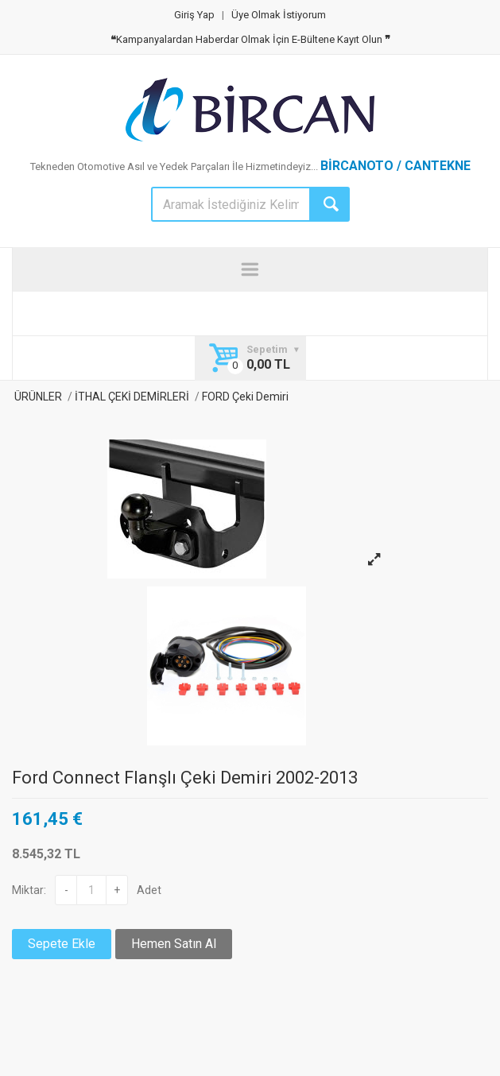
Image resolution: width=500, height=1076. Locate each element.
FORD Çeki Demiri (244, 396)
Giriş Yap (194, 15)
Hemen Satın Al (173, 943)
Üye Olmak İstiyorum (278, 15)
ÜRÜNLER (37, 396)
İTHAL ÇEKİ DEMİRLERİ (132, 396)
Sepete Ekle (61, 943)
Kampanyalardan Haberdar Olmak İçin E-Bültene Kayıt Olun (250, 39)
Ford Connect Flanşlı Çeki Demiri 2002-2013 (185, 778)
